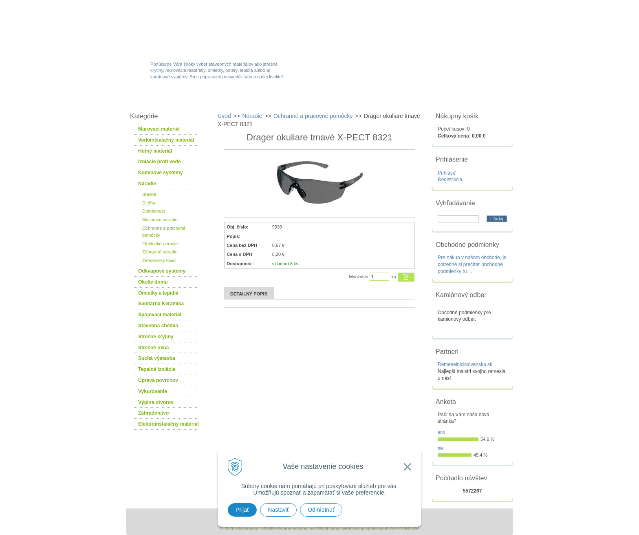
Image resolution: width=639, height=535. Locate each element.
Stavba (149, 194)
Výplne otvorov (156, 402)
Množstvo (358, 276)
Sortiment (219, 99)
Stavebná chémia (158, 326)
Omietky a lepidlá (158, 293)
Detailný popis (248, 293)
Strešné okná (153, 348)
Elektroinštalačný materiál (168, 424)
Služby (366, 99)
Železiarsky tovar (159, 260)
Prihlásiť (447, 173)
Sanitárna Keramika (161, 303)
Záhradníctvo (153, 413)
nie (441, 448)
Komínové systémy (160, 172)
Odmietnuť (321, 509)
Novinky (317, 99)
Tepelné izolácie (156, 369)
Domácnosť (153, 211)
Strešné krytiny (156, 337)
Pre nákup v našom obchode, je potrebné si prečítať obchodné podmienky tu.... (472, 264)
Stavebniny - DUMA (197, 29)
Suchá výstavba (156, 358)
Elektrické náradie (160, 243)
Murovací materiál (159, 129)
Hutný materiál (155, 151)
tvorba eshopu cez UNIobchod (309, 528)
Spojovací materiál (159, 314)
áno (441, 432)
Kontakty (467, 99)
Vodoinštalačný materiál (166, 140)
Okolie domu (153, 282)
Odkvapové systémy (161, 271)
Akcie (269, 99)
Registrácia (450, 179)
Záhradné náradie (160, 251)
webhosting (353, 528)
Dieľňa (148, 202)
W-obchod (162, 99)
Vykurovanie (152, 391)
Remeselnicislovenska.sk (465, 364)
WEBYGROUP (404, 528)
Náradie (147, 183)
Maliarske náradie (160, 219)
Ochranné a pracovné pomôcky (163, 232)
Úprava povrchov (158, 380)
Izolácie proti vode (159, 161)
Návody (415, 99)
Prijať (242, 509)
